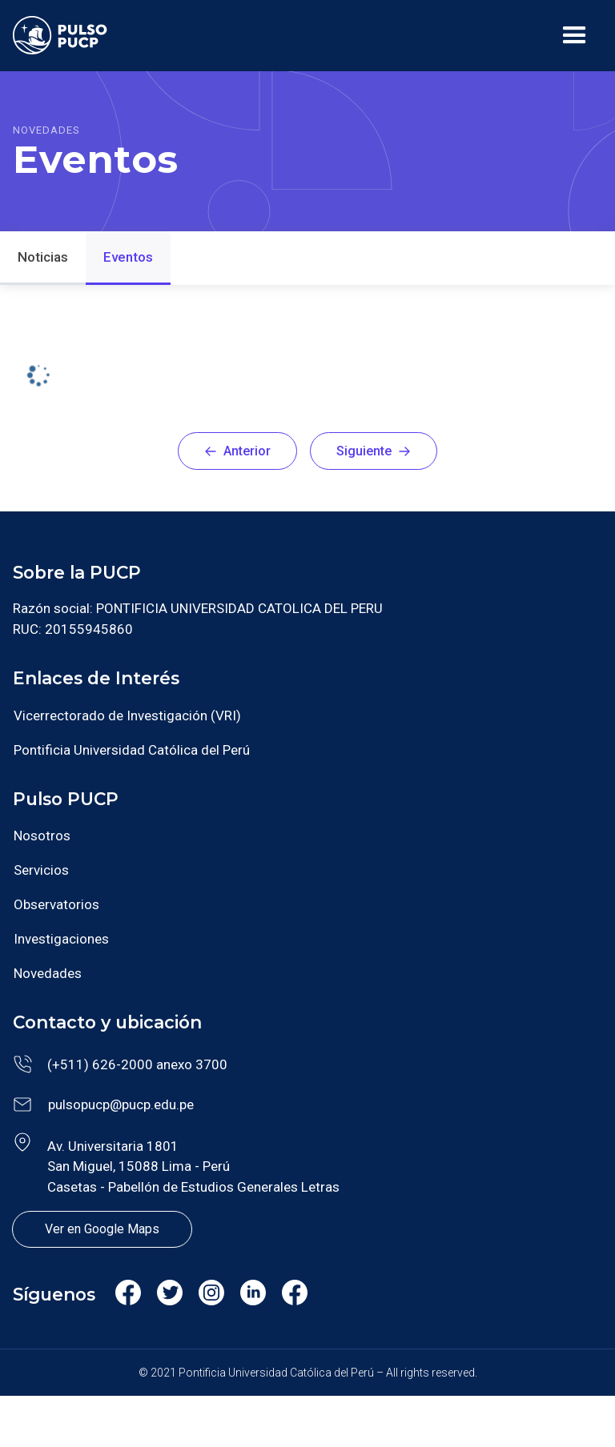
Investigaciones (61, 939)
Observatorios (56, 904)
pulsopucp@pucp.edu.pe (121, 1104)
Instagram (210, 1298)
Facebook (127, 1298)
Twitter (169, 1295)
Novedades (48, 973)
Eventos (128, 257)
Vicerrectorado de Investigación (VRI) (127, 715)
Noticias (43, 257)
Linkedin (253, 1295)
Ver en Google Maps (102, 1229)
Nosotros (42, 836)
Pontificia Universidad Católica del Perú (132, 750)
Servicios (41, 870)
